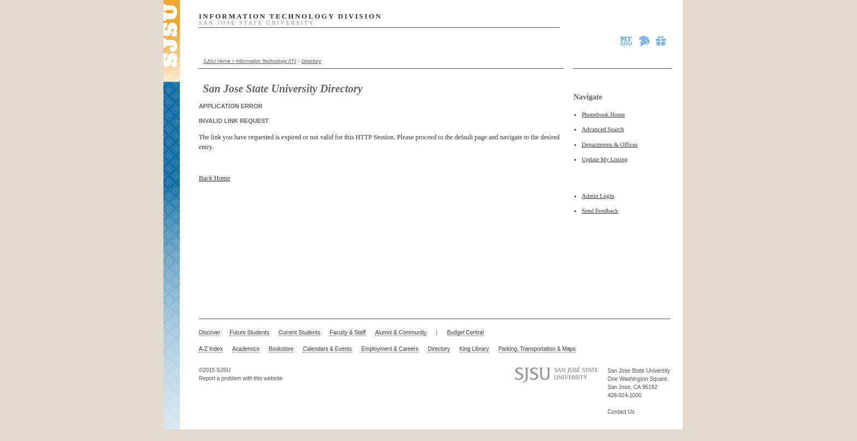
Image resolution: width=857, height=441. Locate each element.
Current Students (299, 333)
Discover (209, 333)
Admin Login (598, 195)
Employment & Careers (390, 349)
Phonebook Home (603, 114)
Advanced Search (603, 129)
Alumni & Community (400, 333)
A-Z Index (211, 349)
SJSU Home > (219, 61)
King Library (474, 349)
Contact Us (621, 412)
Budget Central (465, 333)
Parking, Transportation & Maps (537, 349)
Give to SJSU (661, 41)
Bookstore (281, 349)
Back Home (214, 178)
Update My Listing (604, 159)
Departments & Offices (609, 144)
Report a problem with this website (241, 378)
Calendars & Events (327, 349)
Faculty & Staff (348, 333)
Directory (311, 61)
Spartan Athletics (645, 41)
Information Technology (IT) (266, 61)
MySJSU (627, 41)
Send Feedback (600, 210)
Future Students (249, 333)
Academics (245, 349)
